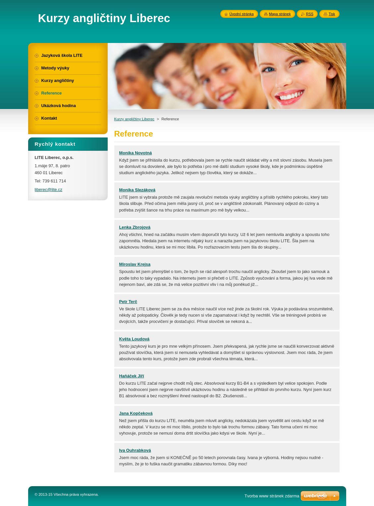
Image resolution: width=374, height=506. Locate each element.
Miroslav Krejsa (135, 264)
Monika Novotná (135, 152)
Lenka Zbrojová (135, 227)
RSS (309, 14)
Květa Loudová (134, 338)
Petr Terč (128, 301)
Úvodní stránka (242, 14)
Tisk (332, 14)
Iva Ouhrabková (135, 450)
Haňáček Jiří (131, 375)
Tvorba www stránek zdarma (271, 495)
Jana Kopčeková (136, 413)
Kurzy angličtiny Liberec (134, 119)
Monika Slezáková (137, 189)
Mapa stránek (280, 14)
